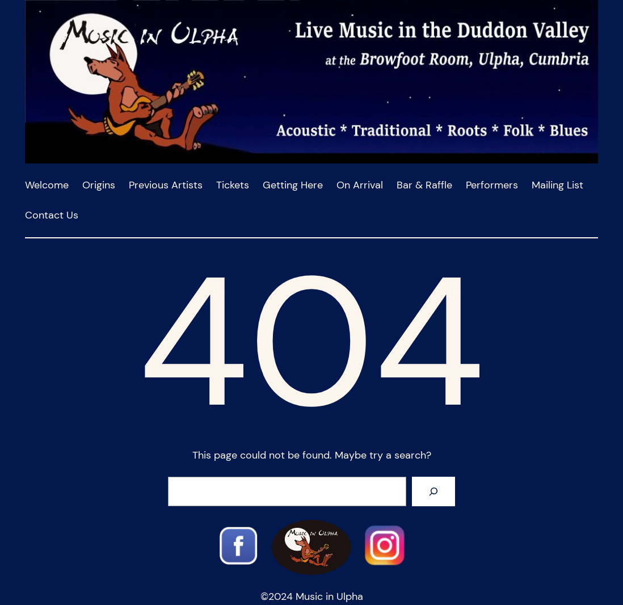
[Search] (433, 491)
